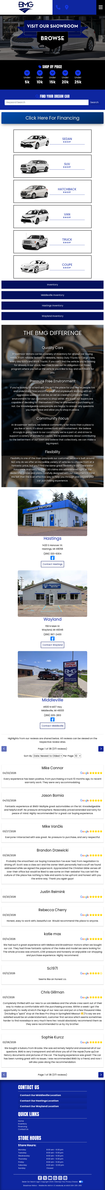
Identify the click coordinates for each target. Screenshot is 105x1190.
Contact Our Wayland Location (39, 1106)
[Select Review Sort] (47, 756)
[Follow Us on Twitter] (45, 1178)
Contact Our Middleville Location (40, 1095)
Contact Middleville (52, 725)
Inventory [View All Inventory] (52, 284)
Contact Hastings (52, 564)
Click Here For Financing (52, 118)
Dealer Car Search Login (31, 1182)
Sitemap (58, 1182)
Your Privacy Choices (72, 1182)
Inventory (22, 1124)
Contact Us (23, 1129)
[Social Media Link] (60, 1178)
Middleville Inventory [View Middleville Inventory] (52, 295)
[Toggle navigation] (101, 7)
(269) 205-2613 (52, 715)
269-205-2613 (76, 1185)
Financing (22, 1126)
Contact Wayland (53, 645)
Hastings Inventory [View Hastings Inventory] (52, 305)
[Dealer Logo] (26, 7)
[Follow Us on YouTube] (50, 1178)
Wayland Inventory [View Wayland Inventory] (52, 316)
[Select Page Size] (77, 756)
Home (21, 1121)
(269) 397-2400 (52, 634)
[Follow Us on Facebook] (40, 1178)
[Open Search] (47, 102)
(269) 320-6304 (52, 553)
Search (94, 102)
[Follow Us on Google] (55, 1178)
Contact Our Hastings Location (39, 1100)
